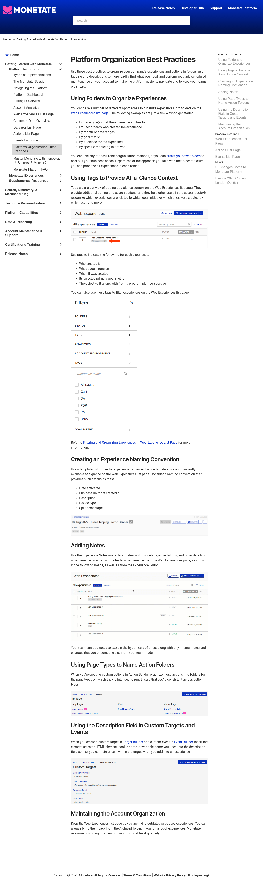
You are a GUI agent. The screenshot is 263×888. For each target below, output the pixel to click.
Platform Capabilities (21, 212)
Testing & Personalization (25, 203)
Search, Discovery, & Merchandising (21, 192)
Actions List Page (26, 134)
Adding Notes (228, 92)
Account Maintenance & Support (23, 233)
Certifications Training (22, 244)
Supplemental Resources (28, 180)
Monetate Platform (242, 8)
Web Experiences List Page (33, 114)
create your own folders (184, 156)
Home (7, 39)
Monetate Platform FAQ (30, 169)
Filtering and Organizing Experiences (109, 442)
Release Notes (164, 8)
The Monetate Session (29, 81)
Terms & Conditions (137, 875)
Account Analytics (26, 107)
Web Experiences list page (89, 113)
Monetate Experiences (26, 175)
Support (216, 8)
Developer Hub (192, 8)
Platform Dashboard (28, 94)
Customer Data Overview (31, 121)
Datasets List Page (27, 127)
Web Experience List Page (158, 442)
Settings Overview (26, 101)
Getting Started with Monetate (35, 39)
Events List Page (25, 140)
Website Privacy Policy (170, 875)
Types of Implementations (32, 75)
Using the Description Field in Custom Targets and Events (234, 113)
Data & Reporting (18, 222)
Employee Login (199, 875)
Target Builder (133, 742)
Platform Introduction (72, 39)
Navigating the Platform (30, 88)
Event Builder (183, 742)
